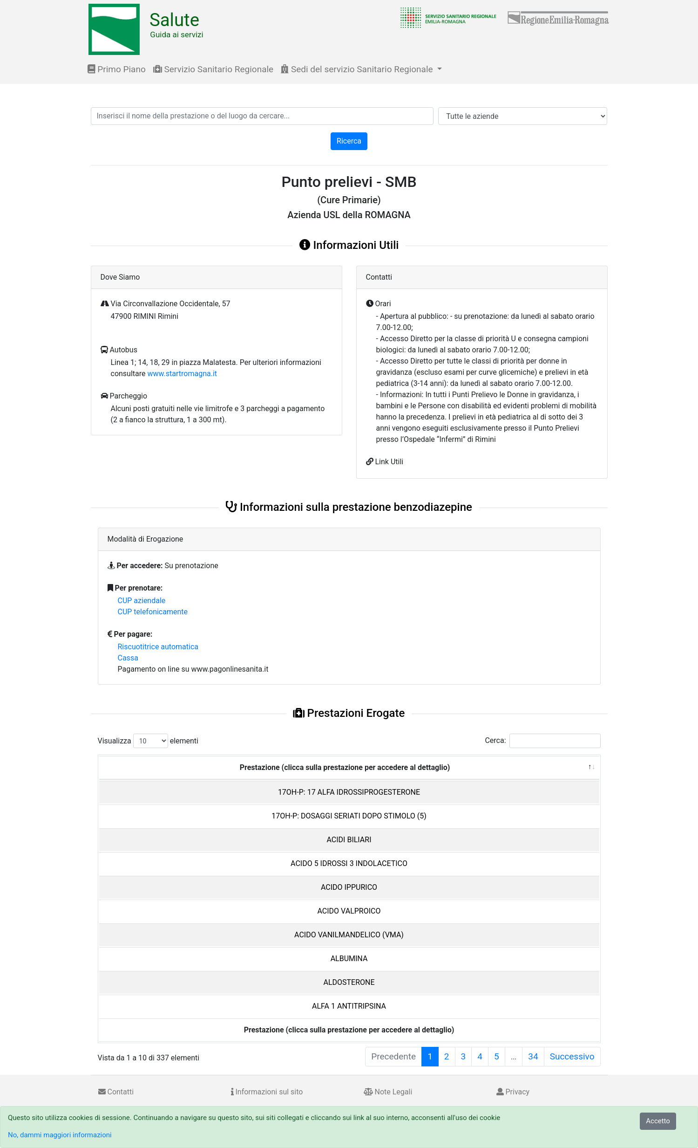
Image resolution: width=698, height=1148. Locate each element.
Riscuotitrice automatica (158, 646)
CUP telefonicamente (153, 611)
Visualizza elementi (148, 741)
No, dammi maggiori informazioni (60, 1135)
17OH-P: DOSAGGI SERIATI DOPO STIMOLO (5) (349, 815)
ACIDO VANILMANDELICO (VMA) (349, 934)
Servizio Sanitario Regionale (213, 69)
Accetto (658, 1121)
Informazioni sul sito (267, 1091)
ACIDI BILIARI (348, 839)
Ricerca (349, 141)
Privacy (513, 1091)
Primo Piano (117, 69)
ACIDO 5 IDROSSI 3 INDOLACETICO (349, 863)
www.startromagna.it (182, 373)
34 (533, 1056)
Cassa (128, 657)
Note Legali (388, 1091)
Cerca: (542, 741)
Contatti (116, 1091)
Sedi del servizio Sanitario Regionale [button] (358, 69)
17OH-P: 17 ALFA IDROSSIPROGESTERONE (349, 792)
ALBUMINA (349, 958)
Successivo (572, 1056)
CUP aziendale (142, 600)
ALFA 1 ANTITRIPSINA (349, 1006)
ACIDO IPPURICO (349, 887)
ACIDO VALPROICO (349, 911)
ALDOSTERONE (348, 982)
